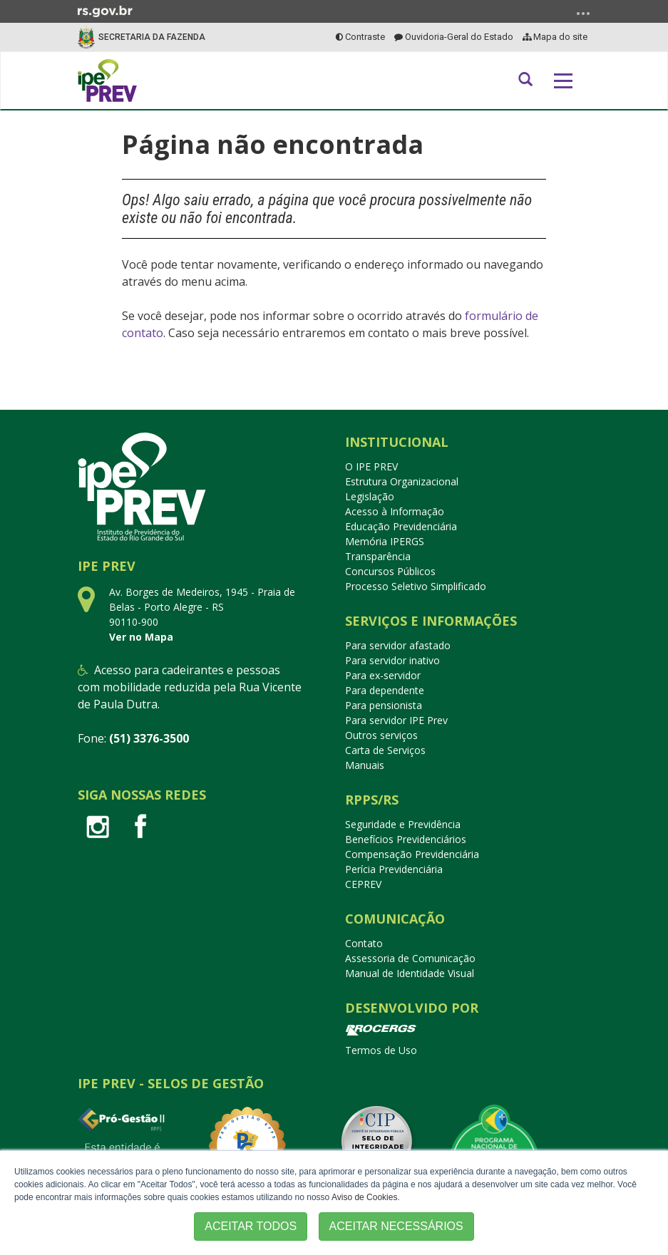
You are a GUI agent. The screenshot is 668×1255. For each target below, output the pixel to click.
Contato (364, 943)
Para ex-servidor (383, 675)
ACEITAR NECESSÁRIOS (396, 1226)
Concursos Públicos (390, 571)
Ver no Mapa (141, 637)
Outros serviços (381, 735)
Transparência (378, 556)
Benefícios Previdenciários (405, 839)
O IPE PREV (371, 466)
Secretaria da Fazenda (151, 37)
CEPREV (363, 884)
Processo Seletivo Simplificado (415, 586)
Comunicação (395, 918)
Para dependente (384, 690)
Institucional (396, 441)
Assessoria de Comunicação (410, 958)
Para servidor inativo (392, 660)
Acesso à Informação (394, 511)
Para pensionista (383, 705)
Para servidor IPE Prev (396, 720)
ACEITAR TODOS (251, 1226)
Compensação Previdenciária (412, 854)
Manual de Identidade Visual (409, 973)
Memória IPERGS (384, 541)
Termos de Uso (381, 1050)
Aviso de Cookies (365, 1197)
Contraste (360, 36)
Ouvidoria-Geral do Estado (453, 36)
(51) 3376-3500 (149, 738)
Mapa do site (555, 36)
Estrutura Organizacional (401, 481)
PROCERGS (381, 1030)
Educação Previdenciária (401, 526)
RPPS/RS (372, 799)
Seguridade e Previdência (403, 824)
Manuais (364, 765)
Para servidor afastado (398, 645)
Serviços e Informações (431, 620)
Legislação (369, 496)
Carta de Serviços (385, 750)
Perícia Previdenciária (394, 869)
